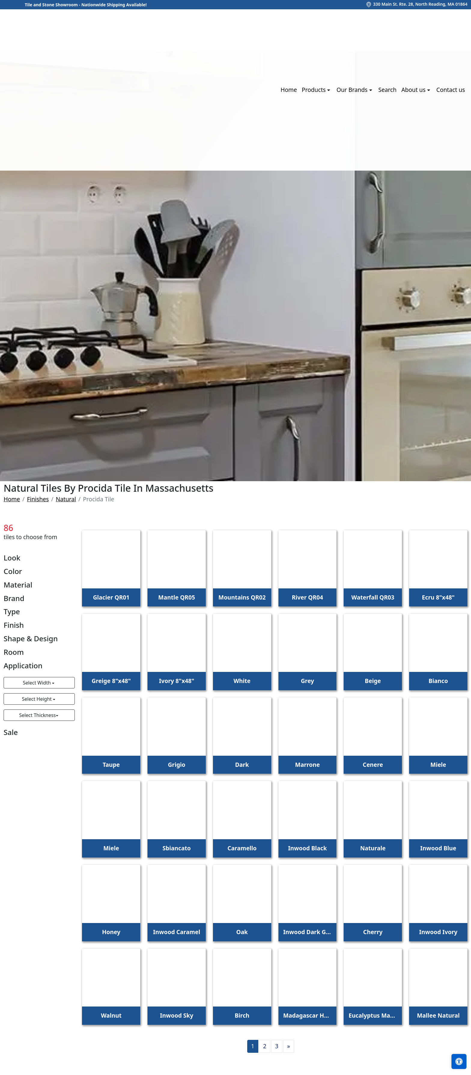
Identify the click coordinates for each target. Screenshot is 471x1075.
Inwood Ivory (438, 932)
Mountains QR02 (242, 597)
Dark (242, 765)
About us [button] (414, 90)
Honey (111, 932)
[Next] (288, 1046)
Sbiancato (177, 848)
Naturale (373, 848)
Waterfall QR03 (372, 597)
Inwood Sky (176, 1015)
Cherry (372, 932)
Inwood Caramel (176, 932)
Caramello (242, 848)
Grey (307, 681)
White (242, 681)
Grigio (176, 765)
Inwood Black (307, 848)
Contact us (450, 90)
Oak (242, 932)
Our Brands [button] (352, 90)
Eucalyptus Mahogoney (372, 1015)
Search (387, 90)
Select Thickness (37, 715)
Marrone (307, 765)
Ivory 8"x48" (176, 681)
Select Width (37, 682)
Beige (373, 681)
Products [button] (314, 90)
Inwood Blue (438, 848)
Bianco (438, 681)
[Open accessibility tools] (458, 1061)
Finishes (38, 499)
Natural (66, 499)
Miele (438, 765)
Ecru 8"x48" (438, 597)
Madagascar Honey (307, 1015)
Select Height (37, 699)
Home (289, 90)
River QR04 (307, 597)
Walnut (111, 1015)
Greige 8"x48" (111, 681)
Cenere (373, 765)
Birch (242, 1015)
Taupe (111, 765)
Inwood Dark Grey (307, 932)
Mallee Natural (438, 1015)
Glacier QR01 (111, 597)
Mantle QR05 (176, 597)
